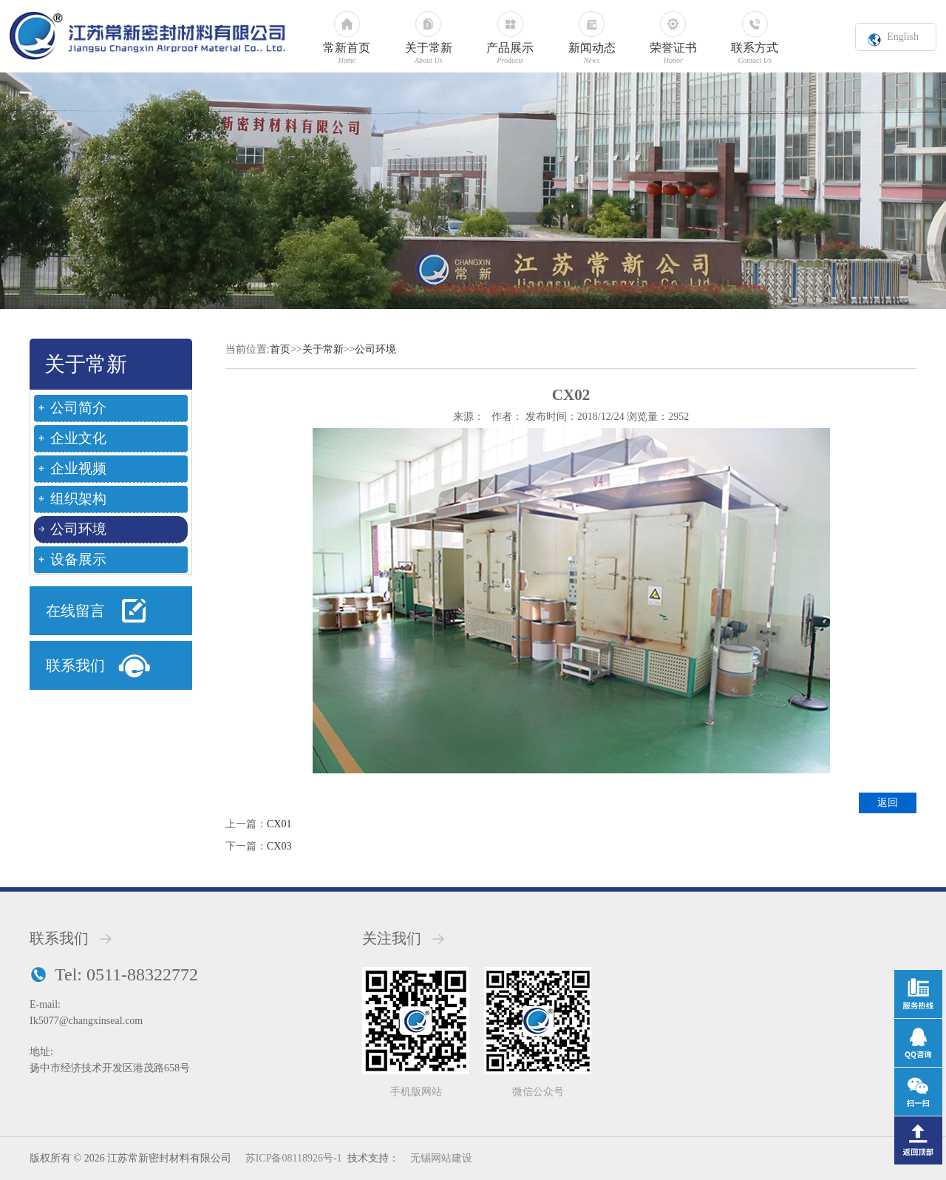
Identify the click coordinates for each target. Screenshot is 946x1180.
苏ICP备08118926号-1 (293, 1158)
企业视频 (78, 468)
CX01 (279, 824)
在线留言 (75, 611)
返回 (887, 802)
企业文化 (78, 438)
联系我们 (75, 665)
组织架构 (78, 498)
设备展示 (78, 559)
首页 (280, 349)
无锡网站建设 (441, 1158)
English (903, 36)
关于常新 (323, 349)
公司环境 (78, 529)
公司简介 (78, 408)
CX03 (279, 846)
